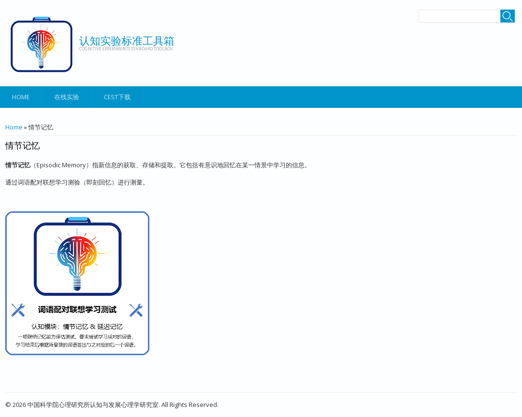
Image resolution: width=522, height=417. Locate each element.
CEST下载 (117, 97)
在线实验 (66, 97)
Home (21, 97)
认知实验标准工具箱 (126, 40)
